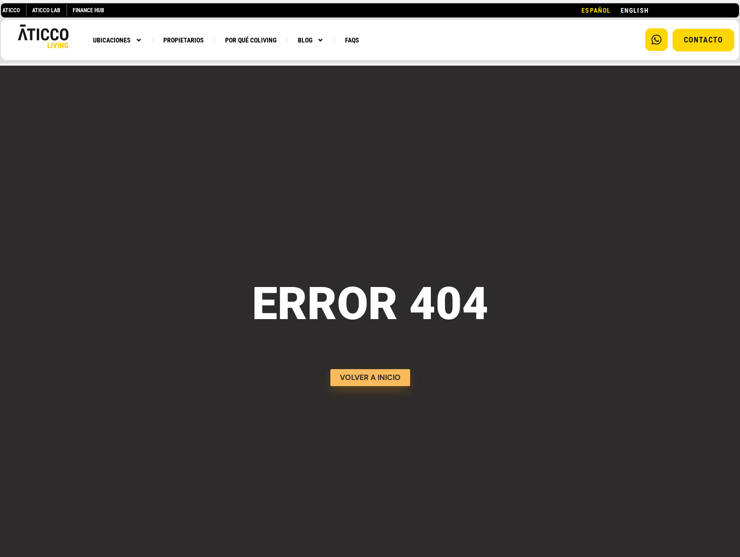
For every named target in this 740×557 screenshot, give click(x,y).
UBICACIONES (117, 40)
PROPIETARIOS (183, 40)
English (635, 10)
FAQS (352, 40)
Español (596, 10)
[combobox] (596, 10)
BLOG (311, 40)
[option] (635, 10)
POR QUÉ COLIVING (251, 40)
